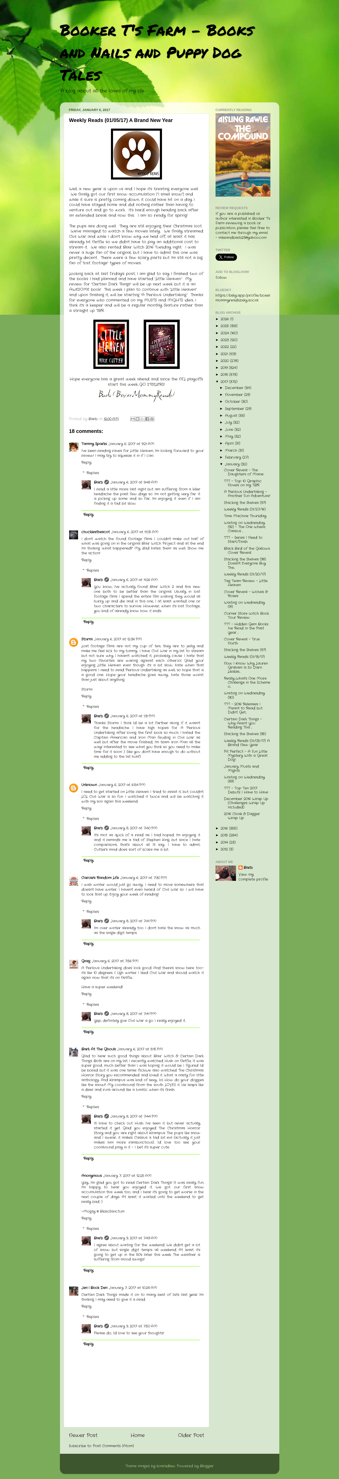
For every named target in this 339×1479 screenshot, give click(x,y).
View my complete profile (253, 877)
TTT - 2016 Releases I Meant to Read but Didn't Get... (243, 708)
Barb (98, 482)
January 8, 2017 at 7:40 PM (133, 828)
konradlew (166, 1466)
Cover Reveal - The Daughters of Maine (243, 472)
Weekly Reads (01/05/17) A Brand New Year (247, 742)
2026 (225, 319)
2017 (225, 381)
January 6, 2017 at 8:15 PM (140, 1049)
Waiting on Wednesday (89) (244, 779)
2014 (225, 842)
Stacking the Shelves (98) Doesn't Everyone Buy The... (245, 563)
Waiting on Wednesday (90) (244, 695)
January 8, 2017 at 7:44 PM (134, 1116)
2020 (225, 361)
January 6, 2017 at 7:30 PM (143, 877)
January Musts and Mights (241, 768)
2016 (225, 828)
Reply (86, 462)
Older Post (191, 1435)
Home (138, 1435)
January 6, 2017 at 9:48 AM (134, 482)
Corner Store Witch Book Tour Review (246, 615)
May (229, 436)
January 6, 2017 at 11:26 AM (134, 580)
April (230, 443)
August (231, 415)
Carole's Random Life (100, 877)
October (233, 401)
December (235, 388)
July (229, 422)
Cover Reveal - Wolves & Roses (246, 594)
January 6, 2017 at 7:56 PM (115, 961)
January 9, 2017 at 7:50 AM (133, 1326)
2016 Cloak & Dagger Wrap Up (242, 816)
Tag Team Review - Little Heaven (246, 583)
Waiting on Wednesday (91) (244, 604)
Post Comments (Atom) (113, 1446)
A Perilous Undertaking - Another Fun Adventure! (247, 493)
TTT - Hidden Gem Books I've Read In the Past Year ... (246, 628)
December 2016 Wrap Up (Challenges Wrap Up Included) (246, 803)
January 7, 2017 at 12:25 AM (127, 1175)
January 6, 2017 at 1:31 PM (132, 716)
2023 (225, 340)
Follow (221, 277)
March (231, 450)
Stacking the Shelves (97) (245, 502)
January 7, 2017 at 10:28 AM (133, 1287)
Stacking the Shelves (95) (245, 734)
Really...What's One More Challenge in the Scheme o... (247, 682)
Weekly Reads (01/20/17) (245, 574)
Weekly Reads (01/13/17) (244, 656)
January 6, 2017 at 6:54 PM (121, 785)
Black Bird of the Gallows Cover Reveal (247, 550)
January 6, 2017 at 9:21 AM (131, 444)
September (235, 408)
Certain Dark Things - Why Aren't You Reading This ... (243, 723)
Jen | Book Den (94, 1287)
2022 (225, 347)
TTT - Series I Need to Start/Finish (243, 539)
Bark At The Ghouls (98, 1049)
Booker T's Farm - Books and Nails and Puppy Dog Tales (157, 52)
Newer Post (83, 1435)
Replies (92, 473)
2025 (225, 326)
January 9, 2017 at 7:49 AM (133, 1238)
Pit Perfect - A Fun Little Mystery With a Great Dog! (246, 755)
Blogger (207, 1466)
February (233, 457)
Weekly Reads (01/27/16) (245, 509)
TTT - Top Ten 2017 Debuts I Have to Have (246, 790)
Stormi (87, 639)
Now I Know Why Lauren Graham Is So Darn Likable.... (246, 667)
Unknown (89, 785)
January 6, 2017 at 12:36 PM (118, 639)
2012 (225, 849)
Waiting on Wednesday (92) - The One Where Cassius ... (244, 527)
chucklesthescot (95, 532)
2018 (225, 374)
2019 (225, 367)
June (229, 429)
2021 (225, 354)
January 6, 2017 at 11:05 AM (134, 532)
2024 (225, 333)
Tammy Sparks (94, 444)
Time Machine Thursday (245, 516)
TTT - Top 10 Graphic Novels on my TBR (243, 483)
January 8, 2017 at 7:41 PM (133, 921)
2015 (225, 835)
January (233, 464)
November (234, 394)
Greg (85, 961)
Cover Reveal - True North (242, 641)
